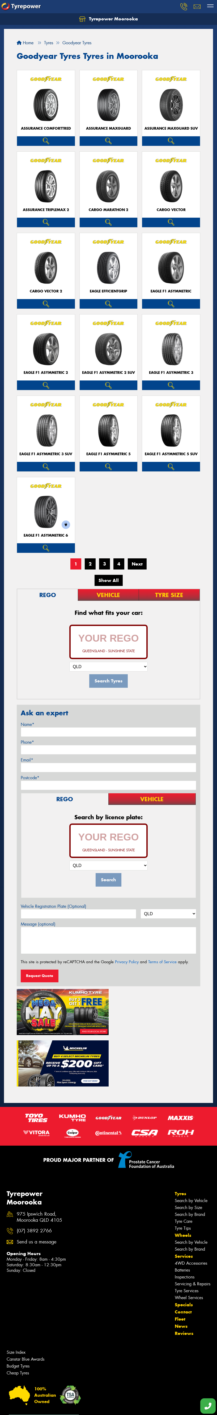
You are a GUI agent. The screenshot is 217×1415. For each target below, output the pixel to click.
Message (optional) (38, 924)
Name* (27, 724)
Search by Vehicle (191, 1148)
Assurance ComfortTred (46, 128)
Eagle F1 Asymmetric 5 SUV (171, 454)
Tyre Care (183, 1169)
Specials (184, 1252)
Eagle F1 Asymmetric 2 (46, 372)
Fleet (180, 1266)
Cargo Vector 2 (46, 291)
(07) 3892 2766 (34, 1178)
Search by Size (188, 1155)
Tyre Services (186, 1238)
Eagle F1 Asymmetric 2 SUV (108, 372)
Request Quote (39, 975)
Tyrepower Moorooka (108, 19)
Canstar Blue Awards (25, 1306)
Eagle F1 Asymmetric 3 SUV (45, 454)
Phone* (27, 742)
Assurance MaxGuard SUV (171, 128)
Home (25, 43)
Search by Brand (190, 1162)
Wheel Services (189, 1245)
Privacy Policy (127, 962)
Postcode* (30, 778)
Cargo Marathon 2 (108, 210)
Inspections (184, 1224)
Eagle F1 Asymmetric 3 (171, 372)
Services (184, 1204)
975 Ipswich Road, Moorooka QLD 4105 (39, 1164)
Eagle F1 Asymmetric (171, 291)
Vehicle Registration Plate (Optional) (53, 906)
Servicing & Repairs (192, 1231)
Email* (27, 760)
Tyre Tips (183, 1176)
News (181, 1274)
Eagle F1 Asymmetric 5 (108, 454)
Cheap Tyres (18, 1320)
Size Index (16, 1300)
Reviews (184, 1281)
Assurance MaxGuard (108, 128)
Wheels (183, 1183)
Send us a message (36, 1189)
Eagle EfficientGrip (108, 291)
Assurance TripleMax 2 (46, 210)
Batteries (182, 1217)
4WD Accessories (191, 1211)
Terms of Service (162, 962)
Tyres (180, 1141)
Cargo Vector (171, 210)
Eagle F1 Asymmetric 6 (46, 535)
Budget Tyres (18, 1313)
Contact (183, 1259)
